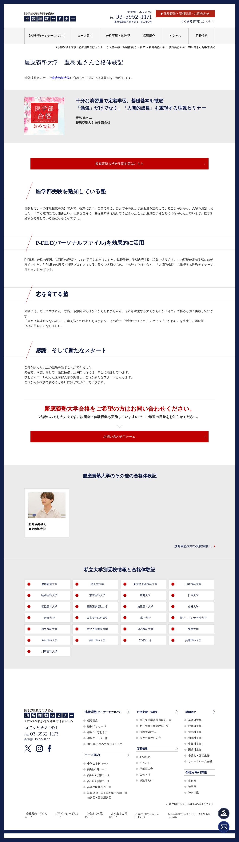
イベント (145, 775)
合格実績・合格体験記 (122, 47)
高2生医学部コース (99, 787)
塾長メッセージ (97, 738)
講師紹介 (191, 724)
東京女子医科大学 (97, 629)
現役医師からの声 (151, 750)
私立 (142, 47)
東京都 (192, 793)
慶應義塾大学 (157, 47)
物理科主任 (195, 750)
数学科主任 (195, 738)
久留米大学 (145, 652)
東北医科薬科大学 (97, 641)
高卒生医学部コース (100, 799)
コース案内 (92, 767)
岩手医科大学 (49, 641)
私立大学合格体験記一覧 (155, 738)
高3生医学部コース (99, 793)
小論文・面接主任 (199, 767)
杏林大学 (193, 618)
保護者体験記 (148, 744)
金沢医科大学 (49, 652)
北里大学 (145, 629)
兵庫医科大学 (193, 652)
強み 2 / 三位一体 (98, 750)
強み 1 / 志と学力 (98, 744)
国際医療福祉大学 (97, 618)
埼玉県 (192, 799)
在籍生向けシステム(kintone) (142, 826)
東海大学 (193, 641)
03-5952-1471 (133, 17)
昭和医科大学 (49, 607)
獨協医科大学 (49, 618)
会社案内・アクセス (35, 826)
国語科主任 (195, 761)
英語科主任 (195, 732)
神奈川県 (194, 804)
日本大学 (193, 607)
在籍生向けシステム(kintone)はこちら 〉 (190, 815)
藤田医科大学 (97, 652)
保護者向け (147, 793)
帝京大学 (49, 629)
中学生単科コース (98, 775)
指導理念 (93, 732)
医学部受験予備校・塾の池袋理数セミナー (80, 47)
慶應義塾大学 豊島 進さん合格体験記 (192, 47)
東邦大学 (145, 607)
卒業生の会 (147, 781)
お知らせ (145, 769)
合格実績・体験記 (149, 724)
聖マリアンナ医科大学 (193, 629)
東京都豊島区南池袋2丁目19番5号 (133, 22)
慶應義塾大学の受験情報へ (190, 558)
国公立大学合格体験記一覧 (157, 732)
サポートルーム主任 (201, 773)
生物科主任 (195, 756)
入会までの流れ (90, 826)
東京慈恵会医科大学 (145, 596)
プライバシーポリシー (64, 826)
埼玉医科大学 (145, 618)
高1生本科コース (98, 781)
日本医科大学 (193, 596)
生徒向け (145, 787)
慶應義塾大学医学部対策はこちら (119, 166)
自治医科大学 (145, 641)
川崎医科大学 (49, 663)
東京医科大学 (97, 607)
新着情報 (143, 761)
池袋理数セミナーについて (103, 724)
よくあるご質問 (112, 826)
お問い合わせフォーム (119, 445)
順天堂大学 (97, 596)
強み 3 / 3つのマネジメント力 (106, 756)
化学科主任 (195, 744)
